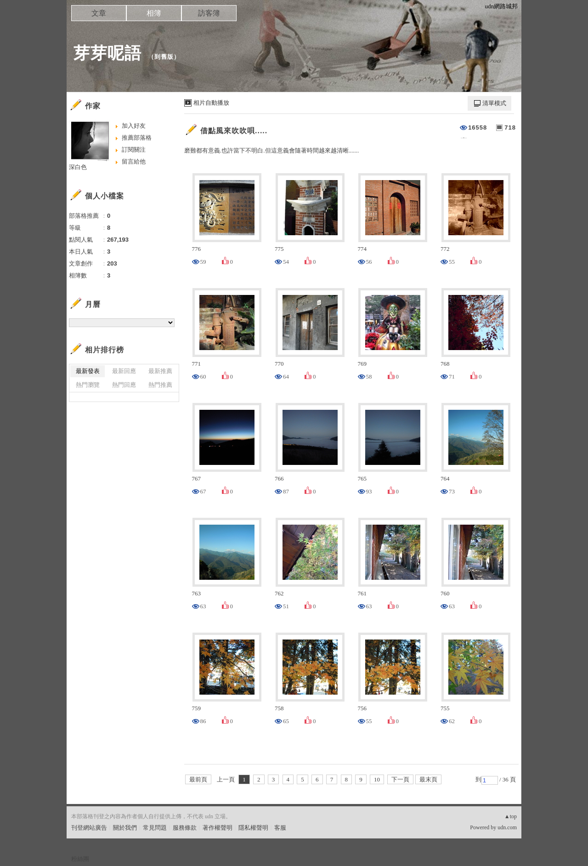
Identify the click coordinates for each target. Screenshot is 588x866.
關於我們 (125, 827)
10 (377, 779)
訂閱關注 (134, 149)
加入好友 (134, 125)
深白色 (78, 167)
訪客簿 (209, 13)
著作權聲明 (217, 827)
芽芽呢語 (107, 53)
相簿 (154, 13)
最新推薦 (160, 371)
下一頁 (400, 779)
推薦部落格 (137, 137)
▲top (510, 816)
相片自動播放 (211, 102)
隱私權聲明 (253, 827)
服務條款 (185, 827)
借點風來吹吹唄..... (233, 131)
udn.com (507, 827)
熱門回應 (124, 384)
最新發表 (88, 371)
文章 (98, 13)
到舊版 (164, 56)
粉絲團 (80, 858)
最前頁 (198, 779)
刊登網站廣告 (89, 827)
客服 (280, 827)
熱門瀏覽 (88, 384)
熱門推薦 (160, 384)
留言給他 (134, 161)
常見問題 (155, 827)
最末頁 (428, 779)
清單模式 (494, 103)
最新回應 (124, 371)
